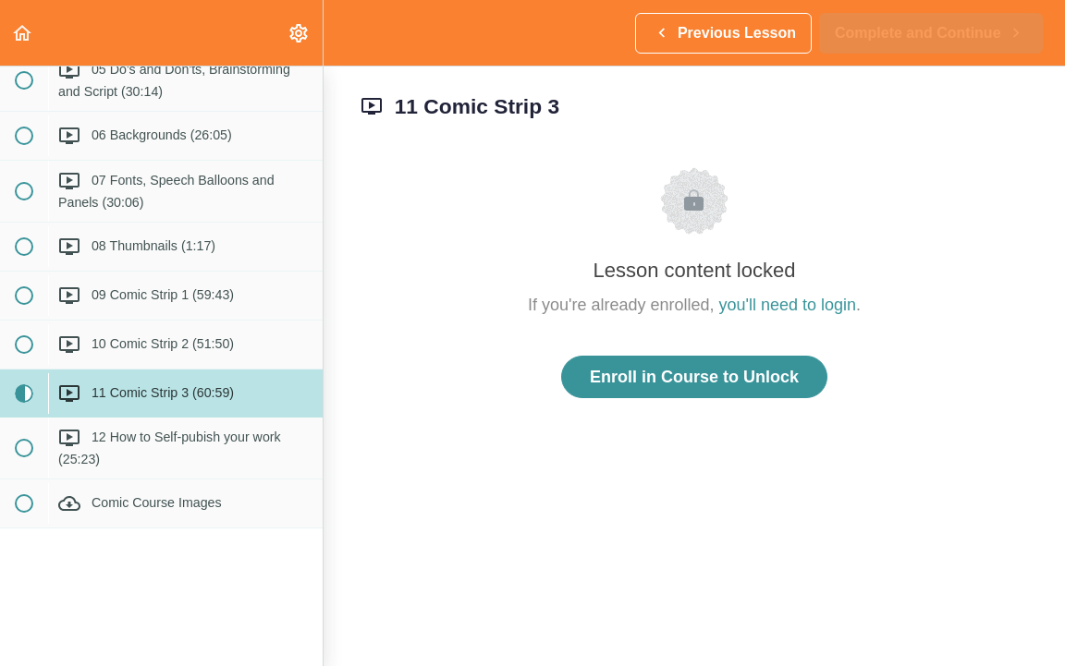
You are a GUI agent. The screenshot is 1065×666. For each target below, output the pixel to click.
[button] (23, 33)
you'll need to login (788, 305)
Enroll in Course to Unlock (694, 377)
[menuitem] (299, 33)
